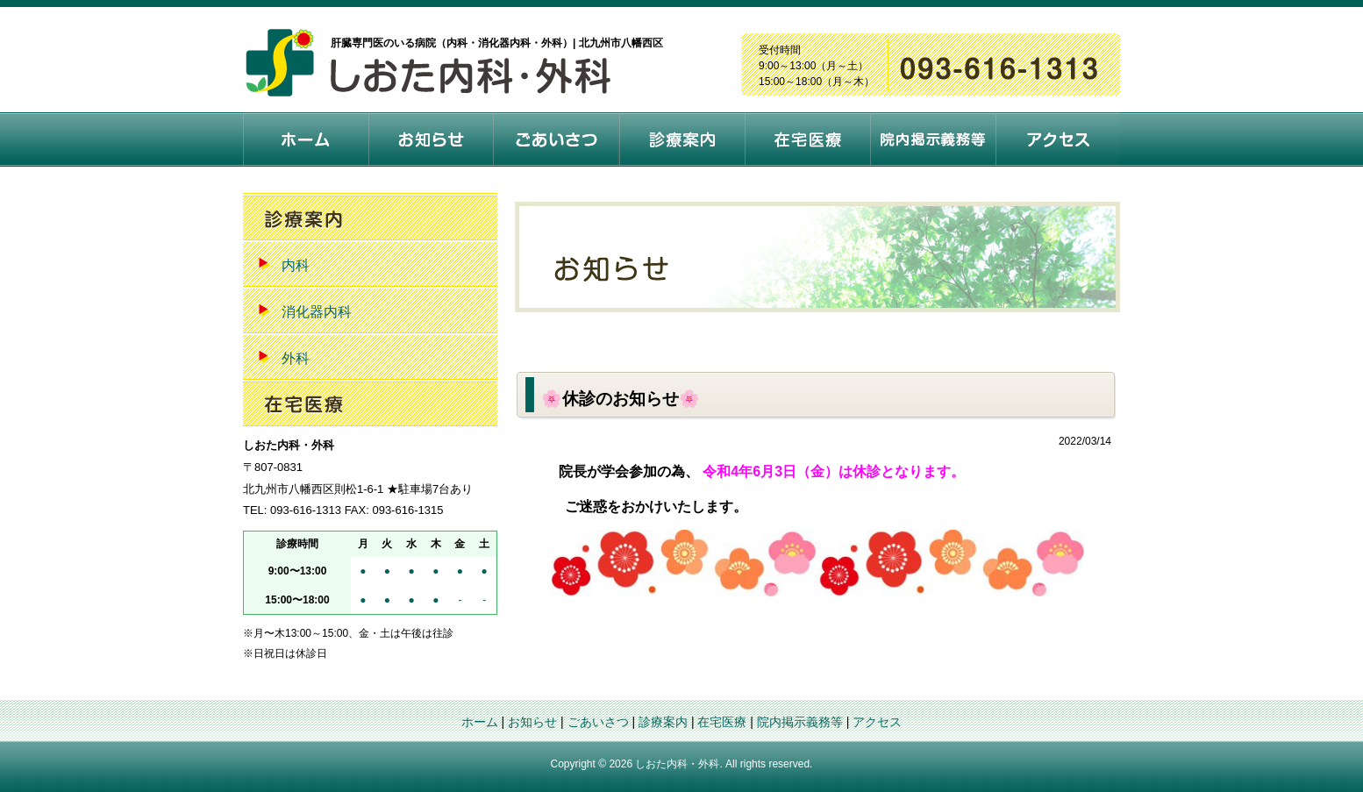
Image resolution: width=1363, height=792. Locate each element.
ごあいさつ (598, 722)
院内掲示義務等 (800, 722)
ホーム (479, 722)
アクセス (877, 722)
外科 (296, 358)
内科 (296, 265)
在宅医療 (721, 722)
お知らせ (532, 722)
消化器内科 (317, 311)
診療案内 (663, 722)
